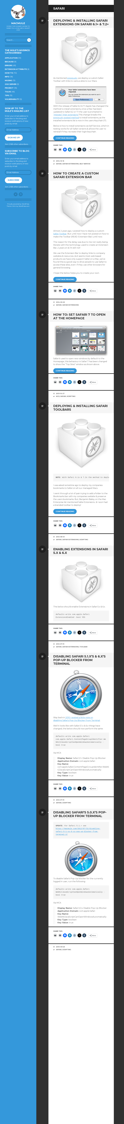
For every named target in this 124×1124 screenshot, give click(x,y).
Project (9, 88)
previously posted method (66, 118)
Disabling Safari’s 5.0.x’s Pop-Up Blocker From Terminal (79, 814)
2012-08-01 (60, 537)
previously (72, 78)
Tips (7, 95)
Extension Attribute (16, 69)
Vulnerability (12, 99)
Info (7, 77)
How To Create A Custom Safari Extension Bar (76, 175)
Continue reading (65, 138)
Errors (8, 65)
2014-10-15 (60, 161)
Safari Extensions (70, 164)
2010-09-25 (60, 947)
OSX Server (10, 84)
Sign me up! (14, 137)
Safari (59, 164)
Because (9, 62)
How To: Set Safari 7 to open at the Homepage (79, 316)
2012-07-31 (60, 644)
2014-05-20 (60, 302)
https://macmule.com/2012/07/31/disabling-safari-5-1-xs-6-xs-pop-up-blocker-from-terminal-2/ (78, 832)
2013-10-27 (60, 393)
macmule (18, 23)
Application (11, 58)
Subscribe (13, 180)
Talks (8, 92)
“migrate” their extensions (65, 115)
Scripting (71, 396)
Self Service (84, 164)
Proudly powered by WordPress (18, 204)
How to (9, 73)
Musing (8, 80)
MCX (58, 396)
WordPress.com (24, 206)
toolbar (83, 647)
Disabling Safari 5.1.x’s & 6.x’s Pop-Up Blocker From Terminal (79, 660)
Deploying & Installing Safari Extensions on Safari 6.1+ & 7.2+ (81, 22)
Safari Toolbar (60, 234)
